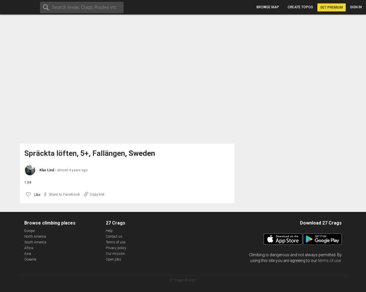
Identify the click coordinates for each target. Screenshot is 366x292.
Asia (27, 254)
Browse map (267, 7)
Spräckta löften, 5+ (56, 153)
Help (109, 231)
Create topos (300, 7)
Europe (29, 231)
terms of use (329, 260)
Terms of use (115, 242)
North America (35, 237)
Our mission (115, 254)
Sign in (356, 7)
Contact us (114, 237)
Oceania (30, 259)
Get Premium (331, 7)
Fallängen (108, 153)
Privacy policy (116, 248)
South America (35, 242)
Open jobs (113, 259)
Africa (28, 248)
